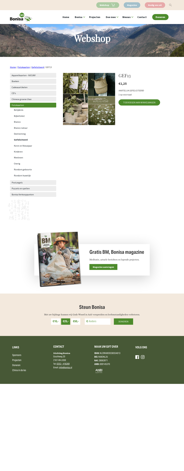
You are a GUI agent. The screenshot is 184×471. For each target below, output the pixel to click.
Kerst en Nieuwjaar (23, 145)
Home (66, 17)
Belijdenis (18, 109)
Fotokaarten (24, 67)
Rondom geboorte (23, 169)
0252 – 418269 (63, 451)
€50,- (76, 409)
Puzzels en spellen (21, 188)
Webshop (104, 5)
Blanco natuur (21, 127)
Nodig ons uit (155, 5)
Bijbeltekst (19, 116)
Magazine (132, 5)
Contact (142, 17)
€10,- (55, 409)
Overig (17, 163)
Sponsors (16, 442)
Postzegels (17, 182)
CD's (14, 93)
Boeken (15, 81)
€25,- (66, 409)
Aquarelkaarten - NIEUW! (24, 75)
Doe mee (111, 17)
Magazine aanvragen (103, 267)
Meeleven (18, 157)
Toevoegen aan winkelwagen (139, 102)
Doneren (160, 17)
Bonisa (78, 17)
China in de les (19, 457)
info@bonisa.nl (65, 454)
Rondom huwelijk (22, 175)
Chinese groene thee (21, 99)
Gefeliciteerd (37, 67)
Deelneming (20, 133)
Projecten (94, 17)
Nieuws (126, 17)
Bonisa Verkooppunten (23, 194)
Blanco (17, 121)
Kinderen (18, 151)
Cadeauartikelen (19, 87)
